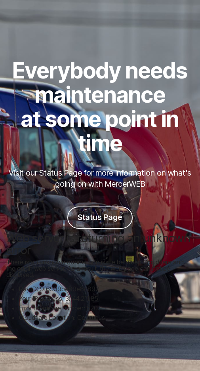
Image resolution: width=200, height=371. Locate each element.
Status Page (100, 217)
